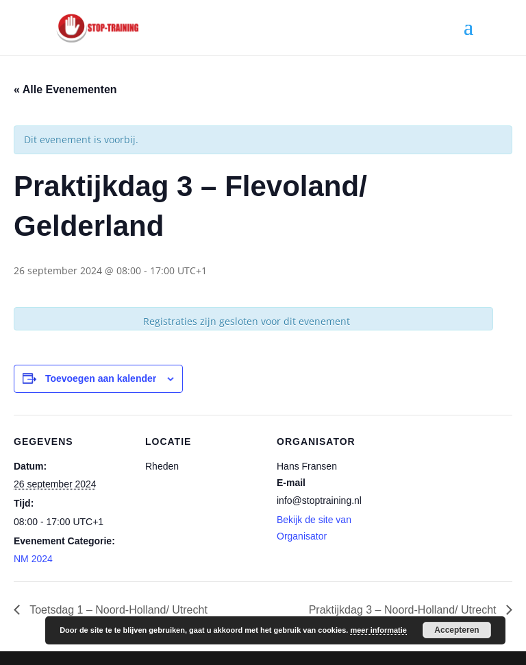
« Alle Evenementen (65, 89)
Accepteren (456, 630)
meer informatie (378, 630)
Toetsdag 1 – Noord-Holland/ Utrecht (117, 610)
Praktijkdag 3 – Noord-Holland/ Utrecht (404, 610)
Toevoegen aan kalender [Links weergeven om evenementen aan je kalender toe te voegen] (100, 378)
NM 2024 (33, 558)
